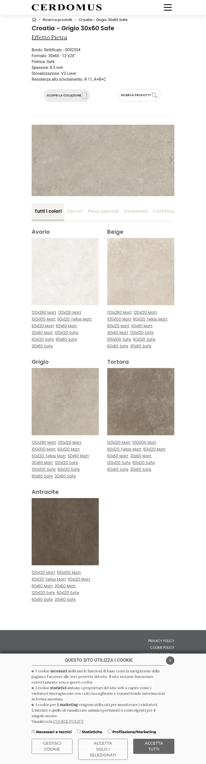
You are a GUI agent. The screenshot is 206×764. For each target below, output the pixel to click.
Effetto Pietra (49, 37)
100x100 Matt (44, 319)
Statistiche (92, 732)
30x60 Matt (42, 332)
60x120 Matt (43, 326)
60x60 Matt (66, 326)
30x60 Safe (42, 346)
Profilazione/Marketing (134, 732)
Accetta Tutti (154, 746)
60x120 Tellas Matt (74, 319)
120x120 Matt (69, 312)
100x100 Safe (119, 339)
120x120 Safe (66, 332)
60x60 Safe (66, 339)
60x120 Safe (43, 339)
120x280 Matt (44, 312)
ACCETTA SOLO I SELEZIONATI (103, 749)
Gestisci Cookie (52, 746)
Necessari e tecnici (54, 732)
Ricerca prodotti (57, 19)
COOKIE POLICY (68, 721)
